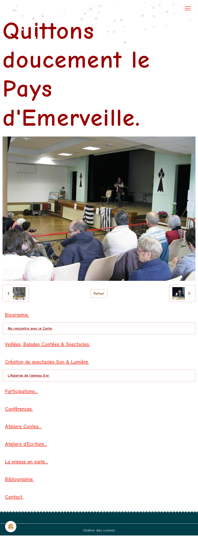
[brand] (21, 8)
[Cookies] (10, 526)
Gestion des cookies (99, 530)
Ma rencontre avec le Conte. (30, 328)
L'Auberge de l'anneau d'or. (29, 375)
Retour (99, 293)
